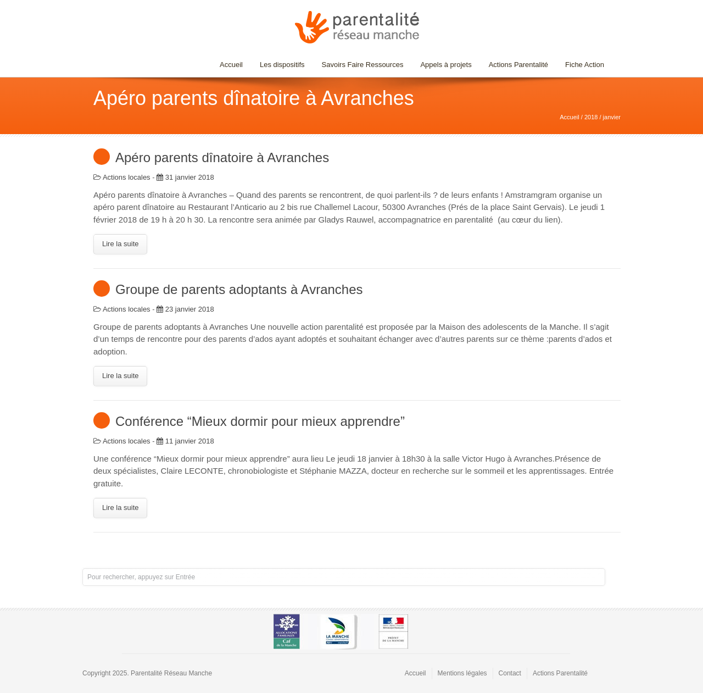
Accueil (231, 64)
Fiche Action (584, 64)
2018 (591, 117)
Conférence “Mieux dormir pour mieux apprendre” (260, 421)
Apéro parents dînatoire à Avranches (222, 157)
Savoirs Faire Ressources (360, 64)
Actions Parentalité (518, 64)
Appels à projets (445, 64)
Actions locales (126, 177)
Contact (510, 673)
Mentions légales (462, 673)
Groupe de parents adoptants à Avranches (239, 289)
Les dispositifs (280, 64)
